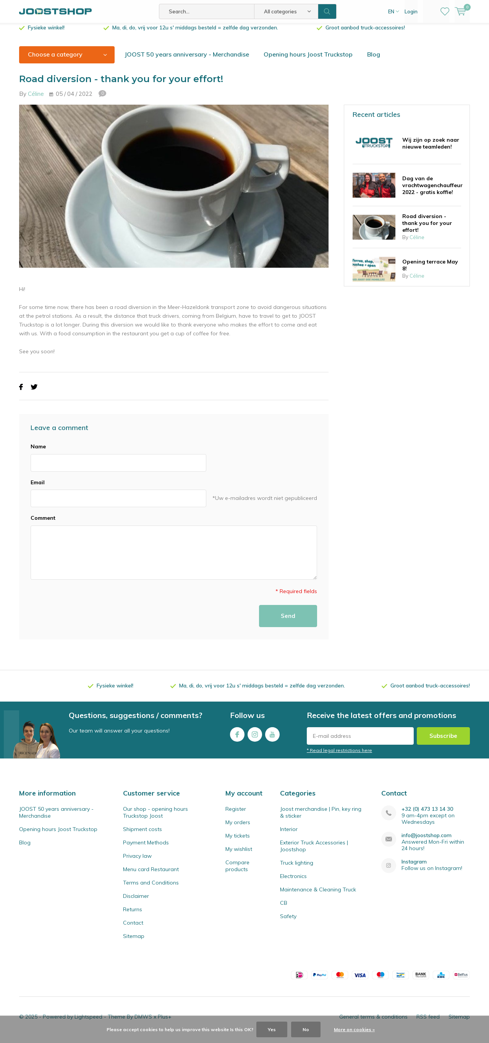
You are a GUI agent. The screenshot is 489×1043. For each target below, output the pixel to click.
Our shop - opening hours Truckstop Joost (155, 818)
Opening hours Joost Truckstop (308, 60)
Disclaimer (136, 901)
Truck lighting (296, 868)
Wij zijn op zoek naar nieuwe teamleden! (430, 148)
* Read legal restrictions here (339, 756)
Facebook (237, 738)
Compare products (237, 871)
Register (235, 814)
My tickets (237, 841)
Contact (133, 928)
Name (38, 452)
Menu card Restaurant (151, 875)
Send (288, 621)
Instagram (255, 738)
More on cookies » (354, 1029)
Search (327, 11)
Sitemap (133, 941)
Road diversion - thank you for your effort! (427, 228)
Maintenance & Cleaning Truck (318, 895)
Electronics (293, 881)
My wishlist (238, 854)
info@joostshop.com (427, 841)
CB (283, 908)
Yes (272, 1029)
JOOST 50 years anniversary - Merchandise (187, 60)
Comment (43, 523)
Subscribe (443, 741)
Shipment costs (142, 834)
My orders (237, 828)
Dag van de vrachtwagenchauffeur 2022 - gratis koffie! (432, 190)
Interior (289, 834)
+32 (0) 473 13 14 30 (427, 815)
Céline (36, 99)
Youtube (272, 738)
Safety (288, 921)
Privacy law (137, 861)
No (306, 1029)
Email (38, 487)
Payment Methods (146, 848)
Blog (373, 60)
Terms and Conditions (151, 888)
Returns (132, 915)
